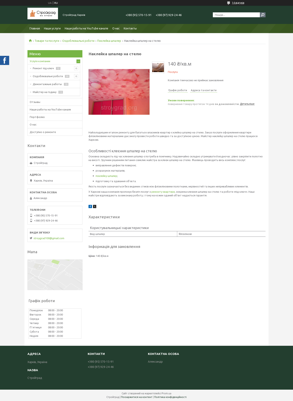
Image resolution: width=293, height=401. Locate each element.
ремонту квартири (163, 191)
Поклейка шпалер (109, 40)
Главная (35, 28)
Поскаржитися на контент (136, 397)
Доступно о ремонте (43, 132)
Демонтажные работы (47, 84)
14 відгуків (238, 2)
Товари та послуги (47, 40)
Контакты (130, 28)
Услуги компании (40, 61)
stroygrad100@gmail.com (49, 238)
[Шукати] (263, 14)
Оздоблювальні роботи (78, 40)
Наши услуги (52, 28)
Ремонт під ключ (43, 68)
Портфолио (37, 117)
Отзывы (35, 102)
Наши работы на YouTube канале (86, 28)
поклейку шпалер (106, 175)
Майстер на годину (44, 92)
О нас (116, 28)
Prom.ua (166, 393)
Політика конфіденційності (170, 397)
